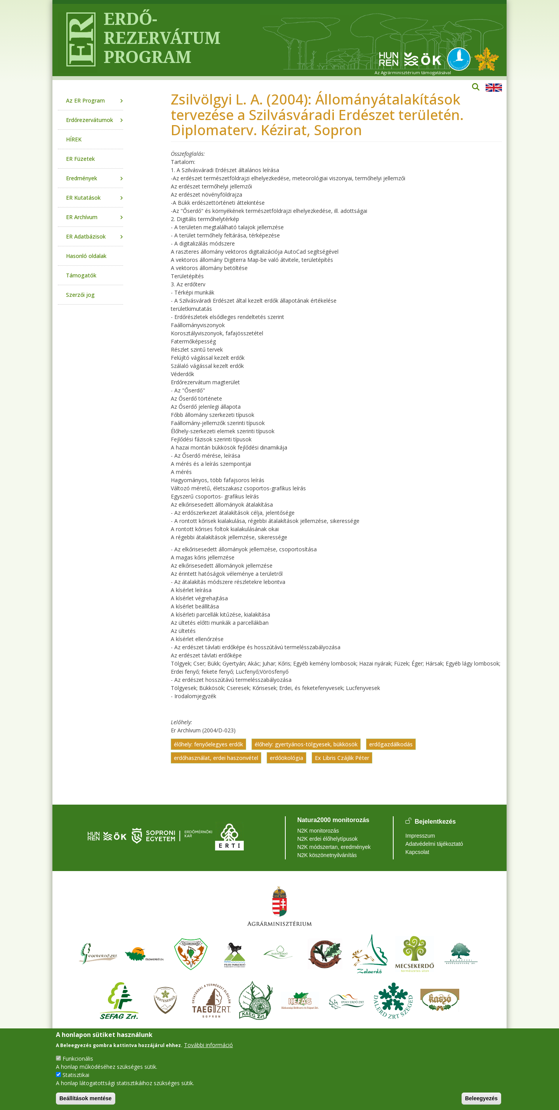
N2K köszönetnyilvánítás (327, 855)
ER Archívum (81, 217)
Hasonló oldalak (86, 256)
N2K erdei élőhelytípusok (327, 839)
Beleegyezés (481, 1098)
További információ (208, 1045)
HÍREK (74, 139)
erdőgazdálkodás (391, 744)
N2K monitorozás (318, 831)
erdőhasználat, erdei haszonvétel (216, 757)
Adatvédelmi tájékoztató (434, 844)
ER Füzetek (80, 158)
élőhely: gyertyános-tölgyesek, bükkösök (306, 744)
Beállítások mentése (85, 1098)
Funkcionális (77, 1058)
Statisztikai (75, 1075)
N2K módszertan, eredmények (334, 847)
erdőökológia (286, 757)
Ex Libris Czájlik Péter (342, 757)
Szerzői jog (80, 294)
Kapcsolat (417, 852)
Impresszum (420, 836)
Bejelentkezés (435, 821)
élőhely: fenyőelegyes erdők (208, 744)
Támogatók (81, 275)
